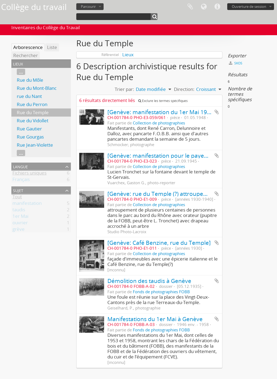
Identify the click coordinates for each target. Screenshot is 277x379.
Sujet (18, 190)
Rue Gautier (29, 129)
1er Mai (20, 217)
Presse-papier (190, 7)
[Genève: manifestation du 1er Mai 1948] (161, 112)
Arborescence (28, 47)
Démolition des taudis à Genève (149, 281)
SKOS (235, 63)
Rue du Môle (30, 80)
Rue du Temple (33, 112)
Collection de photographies (159, 123)
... (21, 72)
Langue (203, 7)
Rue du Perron (32, 104)
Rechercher (25, 55)
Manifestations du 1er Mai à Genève (155, 319)
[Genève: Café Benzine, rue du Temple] (159, 242)
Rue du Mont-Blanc (37, 88)
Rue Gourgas (30, 137)
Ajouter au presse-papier (216, 112)
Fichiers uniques (29, 174)
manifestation (27, 204)
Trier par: (124, 89)
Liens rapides (217, 7)
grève (18, 230)
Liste (52, 47)
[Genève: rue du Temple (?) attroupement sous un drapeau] (186, 193)
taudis (18, 210)
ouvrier (20, 223)
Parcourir (88, 6)
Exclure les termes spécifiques (163, 100)
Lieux (128, 54)
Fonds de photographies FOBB (161, 291)
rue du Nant (29, 96)
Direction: (184, 89)
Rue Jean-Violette (35, 145)
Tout (17, 198)
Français (21, 180)
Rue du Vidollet (32, 120)
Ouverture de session (249, 6)
